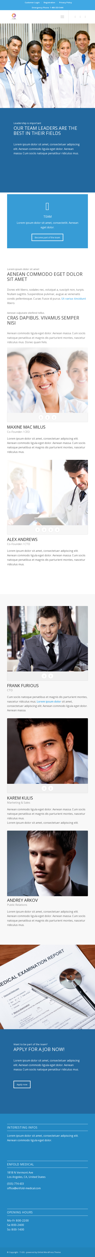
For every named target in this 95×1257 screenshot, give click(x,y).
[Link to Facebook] (75, 16)
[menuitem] (32, 2)
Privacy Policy (65, 2)
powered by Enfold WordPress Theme (43, 1252)
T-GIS (22, 1252)
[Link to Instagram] (80, 16)
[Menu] (62, 17)
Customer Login (32, 2)
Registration (49, 2)
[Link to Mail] (85, 16)
